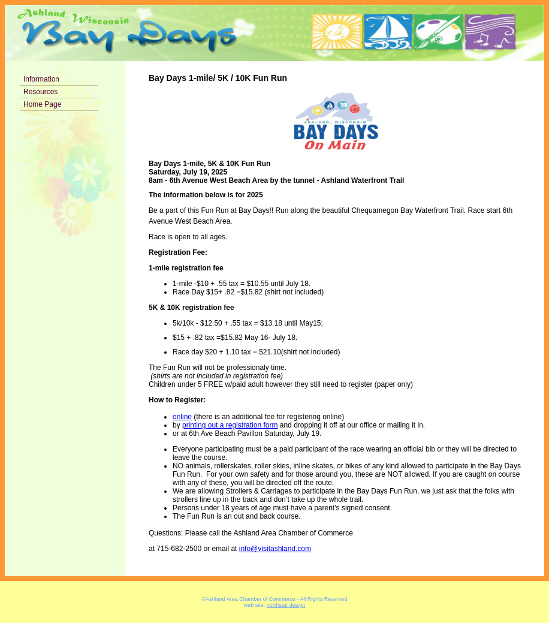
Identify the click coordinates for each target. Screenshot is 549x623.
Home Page (42, 104)
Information (41, 79)
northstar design (286, 605)
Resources (40, 92)
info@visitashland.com (275, 548)
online (182, 417)
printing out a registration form (229, 425)
